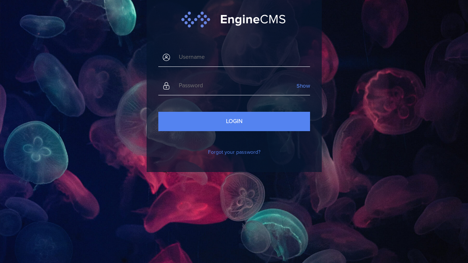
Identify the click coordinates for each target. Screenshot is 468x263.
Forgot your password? (234, 152)
